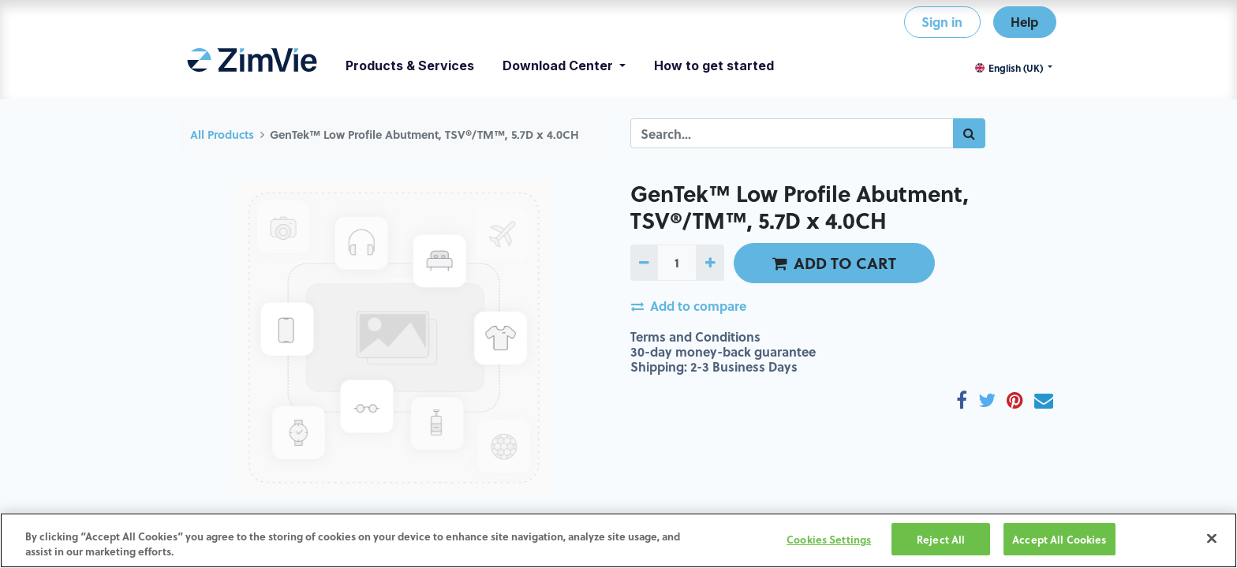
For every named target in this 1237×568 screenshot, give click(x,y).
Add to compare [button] (688, 306)
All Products (222, 134)
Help (1024, 22)
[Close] (1211, 541)
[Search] (969, 133)
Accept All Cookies (1059, 541)
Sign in (941, 22)
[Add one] (709, 263)
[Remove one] (644, 263)
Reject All (941, 541)
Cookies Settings (829, 541)
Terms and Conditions (695, 336)
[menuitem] (252, 65)
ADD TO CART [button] (834, 263)
